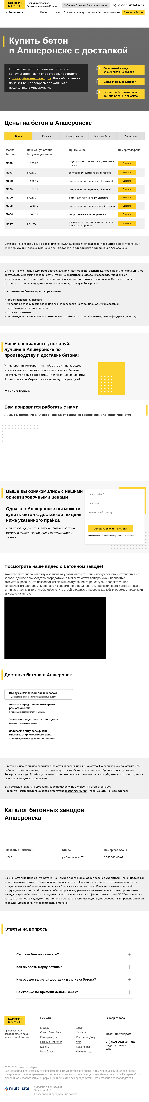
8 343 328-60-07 (113, 857)
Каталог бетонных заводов (103, 12)
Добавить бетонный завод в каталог (85, 5)
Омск (79, 1027)
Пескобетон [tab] (130, 136)
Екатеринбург (48, 1037)
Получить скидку (74, 12)
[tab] (34, 694)
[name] (115, 503)
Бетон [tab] (18, 136)
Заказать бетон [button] (133, 12)
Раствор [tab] (46, 136)
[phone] (115, 494)
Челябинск (46, 1051)
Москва (44, 1027)
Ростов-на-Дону (86, 1037)
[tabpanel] (74, 190)
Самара (81, 1032)
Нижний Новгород (51, 1042)
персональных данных (123, 536)
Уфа (78, 1042)
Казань (44, 1046)
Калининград (84, 1051)
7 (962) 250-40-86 (120, 1042)
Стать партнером (118, 1034)
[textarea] (115, 515)
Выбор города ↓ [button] (50, 12)
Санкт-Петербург (50, 1032)
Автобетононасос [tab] (75, 136)
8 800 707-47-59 (131, 5)
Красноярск (83, 1046)
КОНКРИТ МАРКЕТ (15, 4)
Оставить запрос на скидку (110, 528)
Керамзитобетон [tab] (102, 136)
